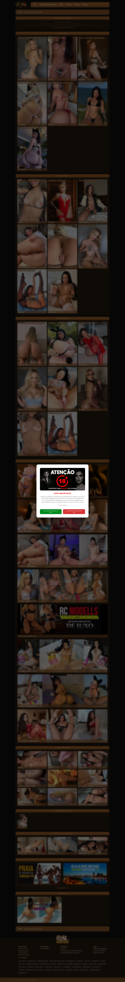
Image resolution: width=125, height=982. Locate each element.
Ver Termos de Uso (62, 505)
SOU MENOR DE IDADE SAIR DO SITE (74, 511)
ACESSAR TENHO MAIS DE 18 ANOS (50, 511)
